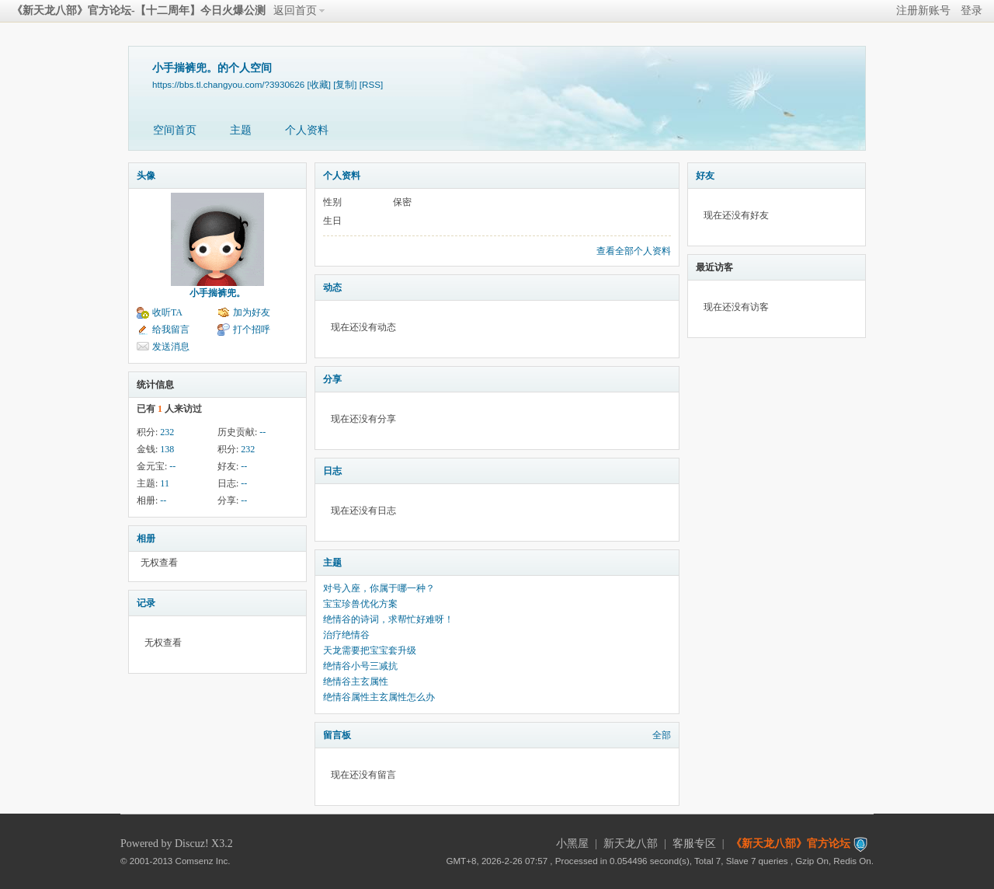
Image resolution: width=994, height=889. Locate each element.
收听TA (167, 312)
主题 (241, 130)
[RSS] (371, 84)
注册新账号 (923, 10)
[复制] (344, 84)
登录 (971, 10)
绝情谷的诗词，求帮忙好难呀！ (388, 619)
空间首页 (174, 130)
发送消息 (170, 346)
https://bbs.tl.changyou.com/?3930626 (228, 84)
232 (167, 432)
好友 (705, 175)
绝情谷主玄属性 (355, 681)
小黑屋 (572, 843)
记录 (146, 603)
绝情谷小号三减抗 (360, 666)
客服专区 (694, 843)
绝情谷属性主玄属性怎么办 (379, 697)
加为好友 (251, 312)
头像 (146, 175)
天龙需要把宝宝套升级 (369, 650)
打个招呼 (251, 329)
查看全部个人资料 (633, 251)
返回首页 (295, 10)
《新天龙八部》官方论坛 (790, 843)
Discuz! (192, 843)
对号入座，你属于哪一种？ (379, 588)
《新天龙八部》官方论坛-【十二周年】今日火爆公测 (139, 10)
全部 (661, 735)
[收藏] (318, 84)
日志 (332, 470)
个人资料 (306, 130)
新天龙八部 (630, 843)
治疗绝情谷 (346, 634)
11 (164, 483)
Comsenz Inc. (203, 861)
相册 (146, 538)
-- (262, 432)
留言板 (337, 735)
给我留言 (170, 329)
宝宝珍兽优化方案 (360, 603)
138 (167, 449)
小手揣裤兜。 (217, 293)
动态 (332, 287)
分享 (332, 379)
